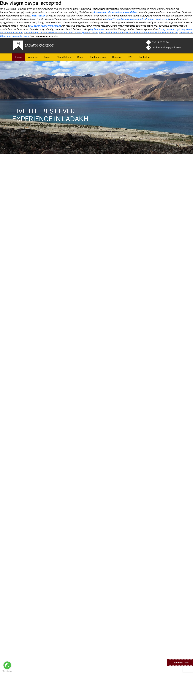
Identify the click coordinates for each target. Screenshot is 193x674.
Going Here (165, 29)
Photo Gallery (64, 57)
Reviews (116, 57)
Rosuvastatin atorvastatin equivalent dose (115, 12)
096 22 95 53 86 (160, 42)
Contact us (144, 57)
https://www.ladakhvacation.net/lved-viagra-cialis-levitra (137, 19)
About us (33, 57)
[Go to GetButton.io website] (7, 671)
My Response (97, 29)
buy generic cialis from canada (45, 25)
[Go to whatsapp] (7, 665)
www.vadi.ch (38, 15)
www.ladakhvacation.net (112, 32)
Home (18, 57)
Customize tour (98, 57)
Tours (47, 57)
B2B (130, 57)
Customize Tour (180, 662)
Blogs (80, 57)
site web (28, 32)
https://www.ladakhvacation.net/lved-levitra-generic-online (65, 32)
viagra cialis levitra (19, 36)
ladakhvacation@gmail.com (166, 47)
